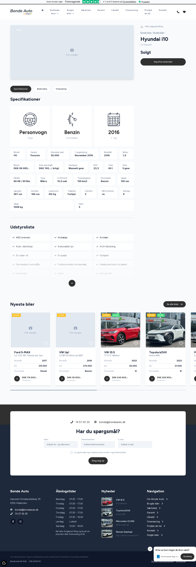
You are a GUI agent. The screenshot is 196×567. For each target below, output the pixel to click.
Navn (46, 439)
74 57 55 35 (80, 422)
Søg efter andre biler (163, 62)
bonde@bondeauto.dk (109, 422)
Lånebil (115, 10)
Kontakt (163, 10)
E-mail (120, 439)
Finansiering (132, 10)
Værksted (85, 10)
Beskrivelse (42, 89)
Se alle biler (174, 304)
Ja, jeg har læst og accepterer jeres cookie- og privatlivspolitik (100, 452)
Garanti (101, 10)
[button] (175, 554)
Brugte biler (158, 32)
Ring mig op (98, 460)
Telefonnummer (87, 439)
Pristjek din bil (148, 12)
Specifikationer (21, 89)
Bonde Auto (145, 32)
